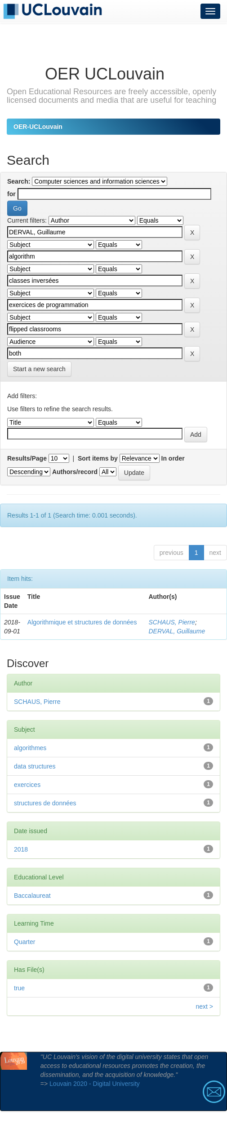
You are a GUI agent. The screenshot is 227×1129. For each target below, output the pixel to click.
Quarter (24, 941)
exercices (27, 784)
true (19, 988)
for (11, 194)
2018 (21, 849)
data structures (35, 766)
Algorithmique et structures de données (82, 622)
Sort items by (98, 458)
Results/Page (27, 458)
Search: (18, 181)
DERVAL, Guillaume (176, 631)
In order (173, 458)
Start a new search (39, 369)
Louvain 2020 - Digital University (94, 1083)
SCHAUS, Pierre (171, 622)
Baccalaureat (32, 895)
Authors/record (75, 471)
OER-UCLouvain (37, 126)
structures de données (45, 803)
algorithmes (30, 747)
